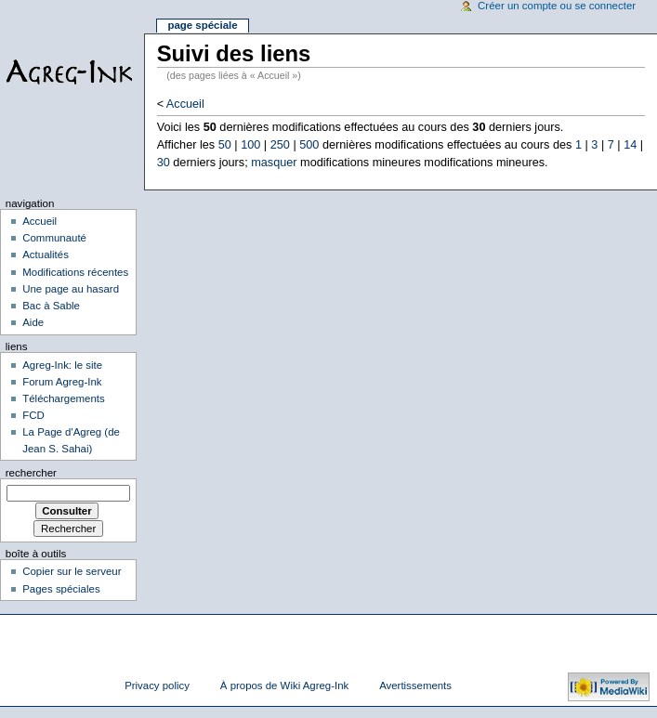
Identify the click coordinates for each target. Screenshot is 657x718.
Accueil (185, 104)
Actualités (45, 254)
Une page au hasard (70, 288)
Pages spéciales (60, 588)
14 (630, 144)
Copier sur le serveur (71, 571)
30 (163, 162)
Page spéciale (202, 25)
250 (280, 144)
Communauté (54, 237)
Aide (33, 322)
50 (224, 144)
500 (309, 144)
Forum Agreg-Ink (61, 381)
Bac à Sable (51, 305)
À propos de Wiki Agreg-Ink (284, 685)
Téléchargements (63, 398)
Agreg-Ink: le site (62, 365)
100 (250, 144)
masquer (273, 162)
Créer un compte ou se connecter (557, 5)
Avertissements (415, 685)
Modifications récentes (75, 272)
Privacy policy (157, 685)
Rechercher (31, 472)
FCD (33, 415)
